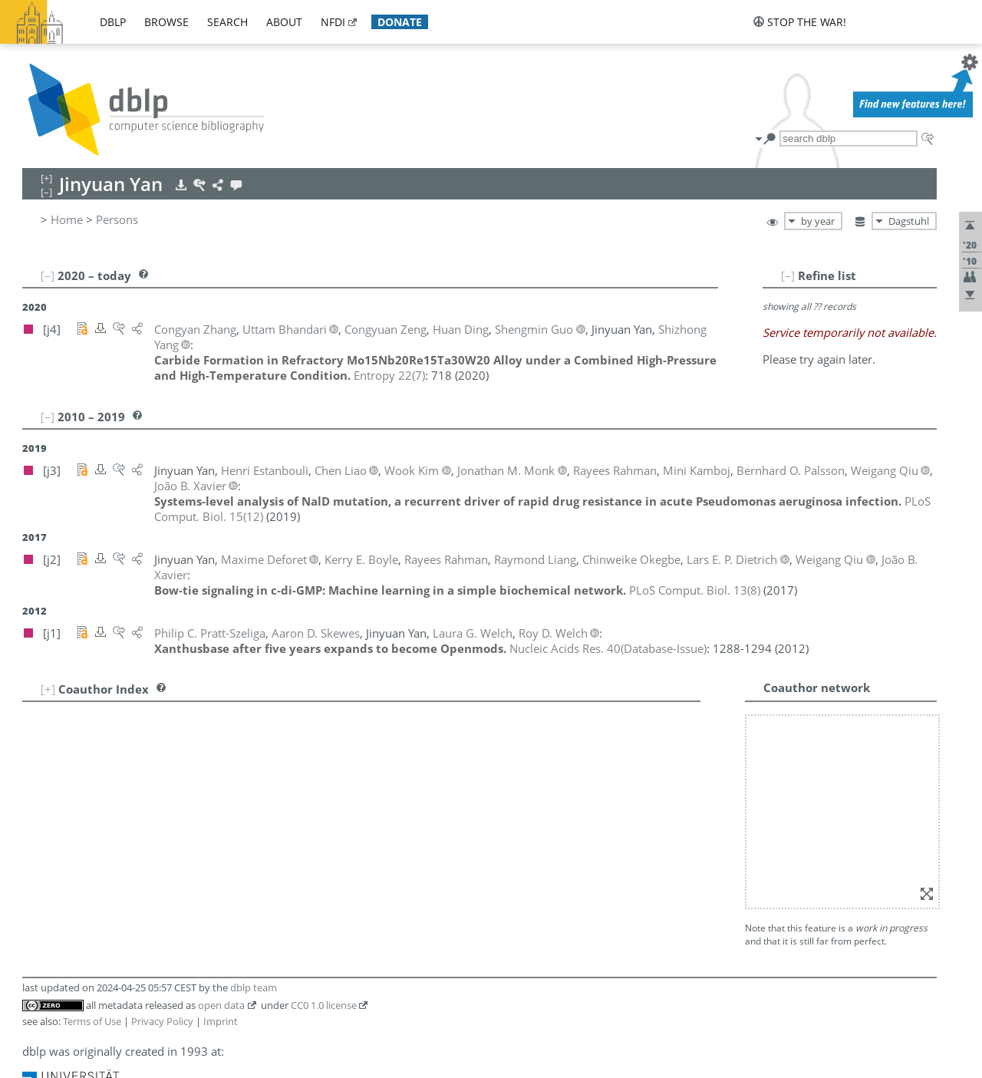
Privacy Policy (162, 1021)
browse (166, 22)
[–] (788, 275)
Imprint (220, 1021)
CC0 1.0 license (324, 1005)
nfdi (333, 22)
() (389, 375)
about (284, 22)
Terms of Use (92, 1021)
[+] (48, 689)
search (227, 22)
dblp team (253, 987)
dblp (113, 22)
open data (221, 1005)
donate (399, 22)
